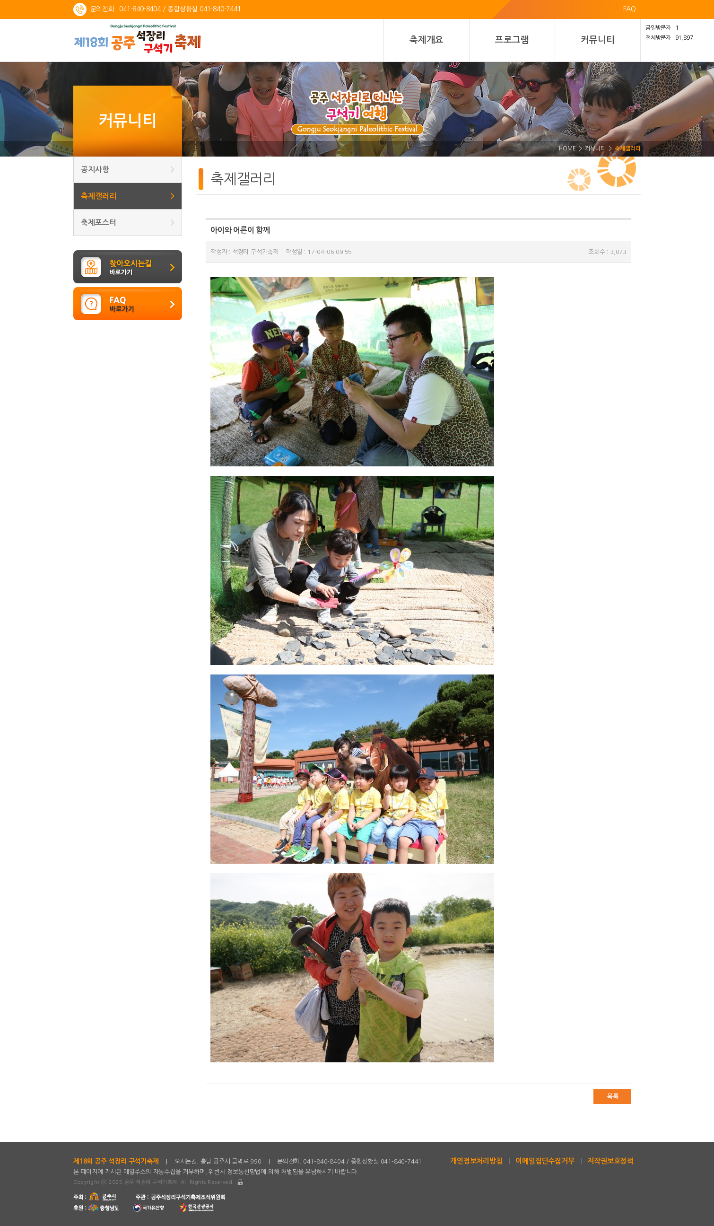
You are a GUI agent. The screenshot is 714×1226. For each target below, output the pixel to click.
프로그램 (512, 39)
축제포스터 (128, 223)
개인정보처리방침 (476, 1161)
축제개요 (426, 39)
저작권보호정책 (610, 1161)
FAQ (629, 9)
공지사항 (128, 170)
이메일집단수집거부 (544, 1161)
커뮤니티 (597, 39)
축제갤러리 (128, 196)
